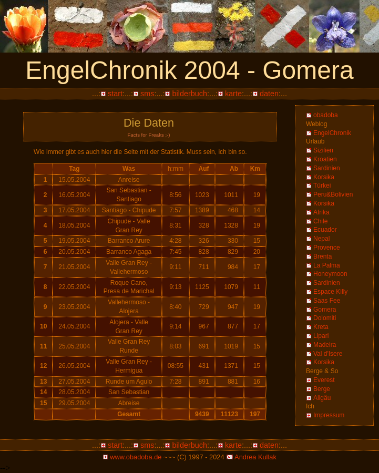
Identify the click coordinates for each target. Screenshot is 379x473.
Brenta (322, 256)
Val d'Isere (327, 353)
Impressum (328, 415)
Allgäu (322, 398)
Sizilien (323, 150)
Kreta (321, 327)
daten (269, 93)
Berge (321, 389)
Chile (320, 221)
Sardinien (326, 168)
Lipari (321, 336)
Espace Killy (330, 291)
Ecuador (325, 229)
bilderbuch (189, 93)
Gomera (324, 309)
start (115, 93)
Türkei (322, 185)
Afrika (321, 212)
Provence (326, 247)
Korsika (323, 177)
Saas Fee (326, 300)
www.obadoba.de (135, 457)
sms (147, 93)
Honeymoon (330, 273)
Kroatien (325, 159)
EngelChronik (332, 133)
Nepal (321, 238)
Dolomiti (324, 318)
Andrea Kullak (255, 457)
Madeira (324, 344)
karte (233, 93)
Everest (324, 380)
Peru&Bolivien (333, 194)
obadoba (325, 115)
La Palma (326, 265)
